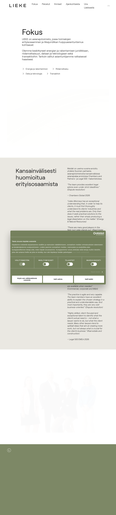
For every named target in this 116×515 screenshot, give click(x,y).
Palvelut (46, 3)
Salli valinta (58, 279)
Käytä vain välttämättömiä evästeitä (27, 279)
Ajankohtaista (73, 3)
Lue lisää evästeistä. (81, 252)
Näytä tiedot (95, 272)
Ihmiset (58, 3)
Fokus (35, 3)
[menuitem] (108, 5)
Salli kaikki (89, 279)
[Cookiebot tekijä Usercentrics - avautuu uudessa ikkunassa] (95, 233)
